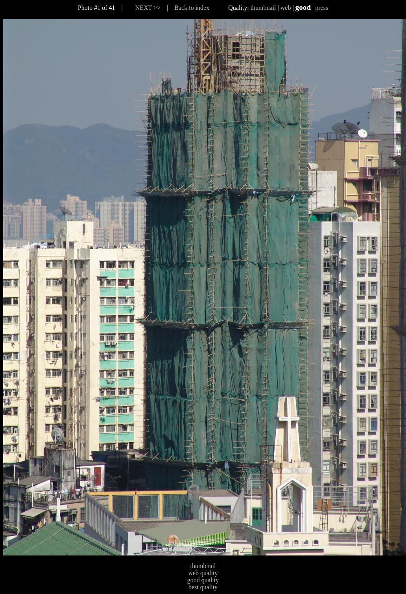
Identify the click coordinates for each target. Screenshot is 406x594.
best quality (203, 587)
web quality (203, 573)
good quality (203, 580)
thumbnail (263, 7)
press (321, 7)
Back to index (191, 7)
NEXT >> (148, 7)
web (286, 7)
